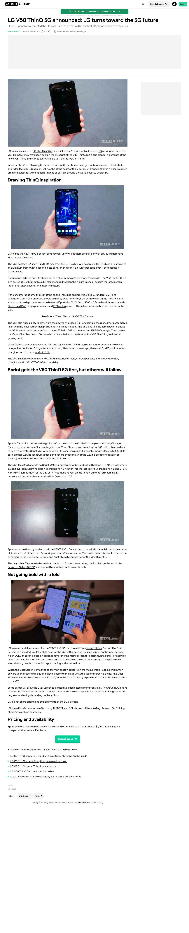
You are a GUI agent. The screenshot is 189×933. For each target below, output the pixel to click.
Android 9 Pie (42, 352)
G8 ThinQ (20, 158)
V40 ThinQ (79, 154)
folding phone (94, 648)
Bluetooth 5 (96, 348)
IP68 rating (59, 306)
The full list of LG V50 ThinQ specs (74, 316)
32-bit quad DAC (17, 306)
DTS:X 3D (75, 344)
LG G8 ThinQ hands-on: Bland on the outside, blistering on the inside (48, 755)
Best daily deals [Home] (159, 4)
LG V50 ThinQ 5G (42, 151)
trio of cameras (18, 294)
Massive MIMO (111, 451)
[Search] (143, 4)
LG (9, 789)
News (10, 786)
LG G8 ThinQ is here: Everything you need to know (38, 761)
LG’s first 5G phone (37, 278)
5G (100, 151)
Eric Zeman (15, 31)
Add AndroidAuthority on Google (70, 31)
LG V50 (13, 789)
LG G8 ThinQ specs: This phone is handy (33, 766)
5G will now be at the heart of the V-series (62, 168)
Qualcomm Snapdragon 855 (46, 330)
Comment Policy (83, 802)
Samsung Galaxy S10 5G (21, 567)
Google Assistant (43, 348)
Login (182, 4)
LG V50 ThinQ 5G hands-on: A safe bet (32, 771)
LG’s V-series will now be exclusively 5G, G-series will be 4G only (45, 776)
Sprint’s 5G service (18, 443)
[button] (94, 4)
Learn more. (117, 15)
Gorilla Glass (103, 264)
